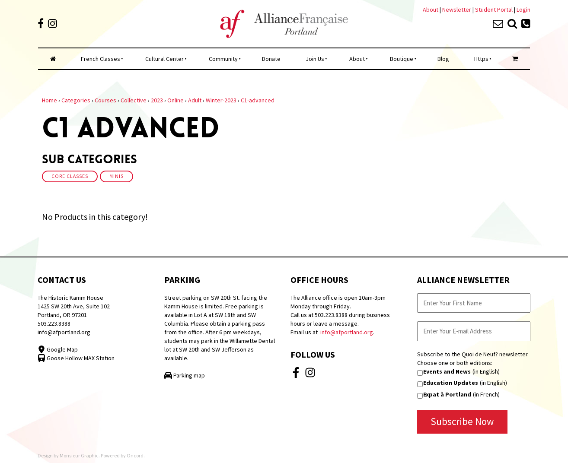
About (430, 9)
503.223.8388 (54, 323)
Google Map (58, 349)
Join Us (315, 59)
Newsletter (457, 9)
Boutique (401, 59)
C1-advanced (257, 100)
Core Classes (69, 176)
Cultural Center (164, 59)
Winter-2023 (221, 100)
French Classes (100, 59)
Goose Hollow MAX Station (76, 358)
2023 (157, 100)
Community (223, 59)
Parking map (184, 375)
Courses (105, 100)
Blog (443, 59)
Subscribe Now (462, 421)
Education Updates (450, 383)
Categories (75, 100)
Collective (134, 100)
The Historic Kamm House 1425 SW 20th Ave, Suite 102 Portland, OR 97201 (74, 306)
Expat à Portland (447, 394)
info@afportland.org (64, 332)
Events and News (447, 371)
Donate (271, 59)
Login (523, 9)
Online (175, 100)
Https (481, 59)
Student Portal (494, 9)
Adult (194, 100)
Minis (116, 176)
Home (49, 100)
